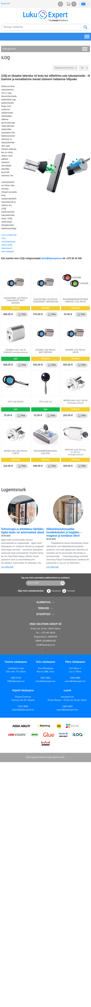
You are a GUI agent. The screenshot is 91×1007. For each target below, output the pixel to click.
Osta (24, 314)
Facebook (56, 591)
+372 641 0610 (47, 633)
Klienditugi (43, 602)
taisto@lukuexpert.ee (51, 258)
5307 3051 (45, 678)
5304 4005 (75, 678)
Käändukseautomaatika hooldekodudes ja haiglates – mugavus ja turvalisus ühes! (64, 533)
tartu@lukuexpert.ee (45, 681)
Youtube (71, 591)
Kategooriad (9, 49)
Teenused (43, 608)
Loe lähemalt (7, 567)
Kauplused (5, 4)
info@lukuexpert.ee (45, 645)
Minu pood (60, 4)
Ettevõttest (43, 614)
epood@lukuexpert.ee (67, 710)
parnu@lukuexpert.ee (75, 681)
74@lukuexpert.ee (16, 681)
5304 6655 (67, 707)
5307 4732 (16, 678)
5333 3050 (23, 707)
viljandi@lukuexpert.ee (23, 710)
